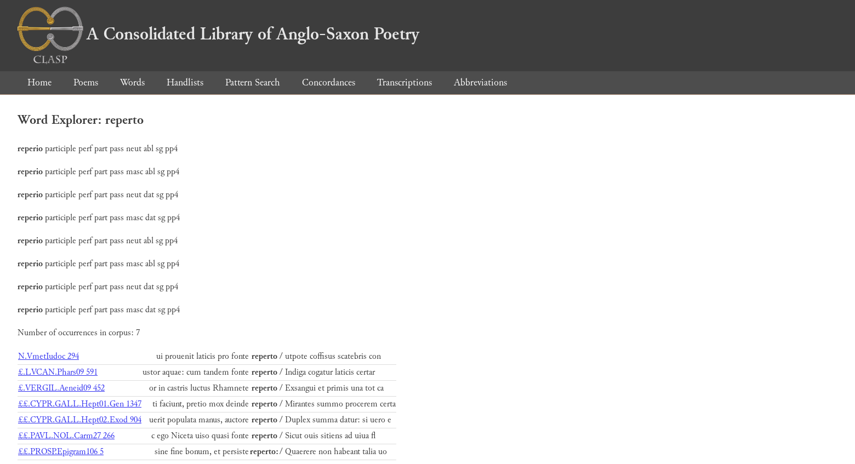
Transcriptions (404, 82)
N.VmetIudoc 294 (48, 356)
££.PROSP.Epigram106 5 (61, 451)
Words (132, 82)
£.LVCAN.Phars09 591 (58, 372)
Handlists (185, 82)
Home (39, 82)
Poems (85, 82)
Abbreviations (480, 82)
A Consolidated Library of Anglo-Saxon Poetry (218, 34)
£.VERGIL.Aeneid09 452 (61, 388)
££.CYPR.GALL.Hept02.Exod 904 (79, 420)
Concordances (328, 82)
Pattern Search (252, 82)
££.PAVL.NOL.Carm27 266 (66, 435)
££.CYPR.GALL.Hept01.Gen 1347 (79, 404)
